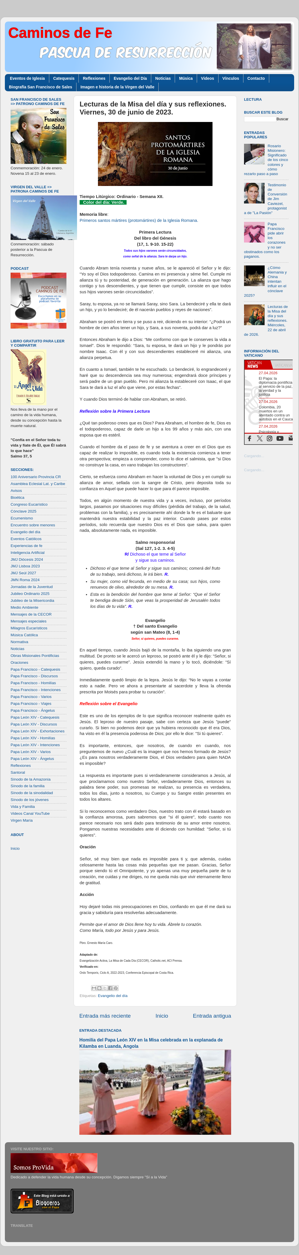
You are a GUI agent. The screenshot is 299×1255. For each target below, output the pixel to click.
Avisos (16, 490)
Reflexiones (94, 78)
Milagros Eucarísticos (29, 628)
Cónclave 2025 (23, 511)
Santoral (18, 772)
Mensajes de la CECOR (31, 614)
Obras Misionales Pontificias (35, 655)
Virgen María (22, 820)
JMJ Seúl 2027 (23, 573)
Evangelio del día (113, 996)
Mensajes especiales (28, 621)
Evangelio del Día (130, 78)
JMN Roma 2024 (25, 580)
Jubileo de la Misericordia (32, 600)
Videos (207, 78)
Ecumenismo (22, 518)
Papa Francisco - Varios (31, 697)
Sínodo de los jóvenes (30, 800)
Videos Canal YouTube (30, 813)
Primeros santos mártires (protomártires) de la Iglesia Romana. (139, 220)
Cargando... (254, 456)
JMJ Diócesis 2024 (27, 559)
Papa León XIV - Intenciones (35, 745)
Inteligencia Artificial (28, 552)
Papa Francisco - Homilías (33, 683)
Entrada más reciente (105, 1016)
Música (185, 78)
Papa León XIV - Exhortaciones (37, 731)
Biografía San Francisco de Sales (40, 87)
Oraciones (19, 662)
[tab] (257, 364)
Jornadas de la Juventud (32, 587)
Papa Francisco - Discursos (34, 676)
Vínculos (231, 78)
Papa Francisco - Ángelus (33, 710)
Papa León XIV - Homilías (33, 738)
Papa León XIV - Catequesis (35, 717)
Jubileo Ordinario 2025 (30, 593)
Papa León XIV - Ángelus (32, 759)
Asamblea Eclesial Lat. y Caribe (38, 484)
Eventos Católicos (26, 539)
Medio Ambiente (24, 607)
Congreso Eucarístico (29, 504)
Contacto (256, 78)
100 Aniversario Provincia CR (36, 477)
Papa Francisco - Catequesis (35, 669)
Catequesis (64, 78)
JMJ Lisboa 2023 (25, 566)
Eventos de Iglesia (27, 78)
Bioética (17, 497)
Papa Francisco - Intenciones (36, 690)
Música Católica (24, 635)
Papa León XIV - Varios (31, 752)
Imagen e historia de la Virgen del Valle (117, 87)
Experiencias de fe (26, 546)
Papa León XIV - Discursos (34, 724)
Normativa (19, 642)
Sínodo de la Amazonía (31, 779)
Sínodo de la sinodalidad (32, 793)
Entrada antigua (212, 1016)
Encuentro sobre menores (33, 525)
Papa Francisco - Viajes (31, 703)
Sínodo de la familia (28, 786)
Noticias (163, 78)
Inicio (162, 1016)
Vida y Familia (23, 806)
